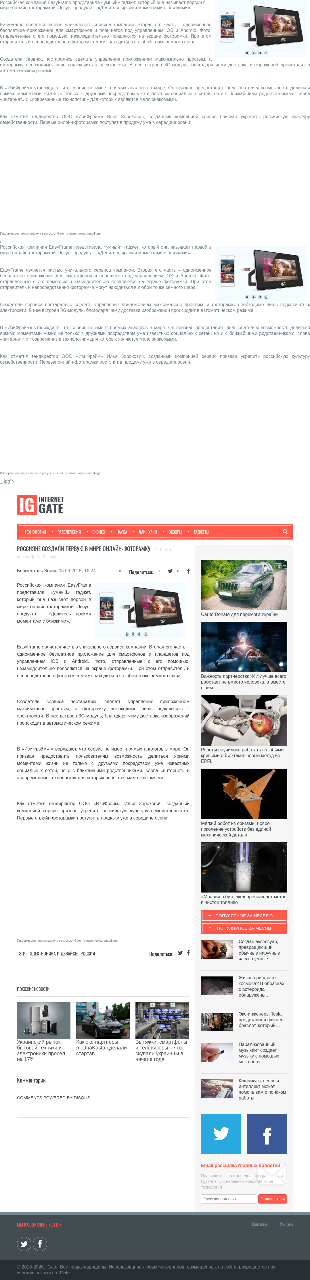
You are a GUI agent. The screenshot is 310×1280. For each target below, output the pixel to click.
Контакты (259, 1224)
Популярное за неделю (244, 915)
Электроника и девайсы (54, 953)
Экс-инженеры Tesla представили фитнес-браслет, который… (262, 1020)
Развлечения (66, 532)
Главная (50, 556)
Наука (119, 532)
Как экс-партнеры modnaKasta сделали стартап (101, 1047)
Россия (88, 953)
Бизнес (96, 532)
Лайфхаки (145, 532)
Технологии (35, 532)
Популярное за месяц (244, 928)
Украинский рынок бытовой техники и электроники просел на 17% (41, 1050)
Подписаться (273, 1199)
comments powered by (53, 1097)
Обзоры (172, 532)
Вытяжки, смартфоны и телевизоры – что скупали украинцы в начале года (161, 1050)
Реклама (286, 1224)
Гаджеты (198, 532)
